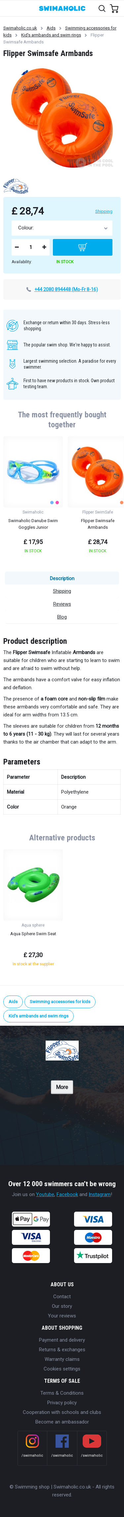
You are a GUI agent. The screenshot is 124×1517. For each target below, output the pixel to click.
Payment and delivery (62, 1340)
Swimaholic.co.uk (20, 28)
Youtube (45, 1194)
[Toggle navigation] (8, 8)
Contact (62, 1297)
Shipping (103, 211)
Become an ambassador (62, 1422)
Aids (51, 28)
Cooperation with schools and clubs (62, 1412)
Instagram (100, 1194)
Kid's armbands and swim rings (51, 34)
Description (62, 578)
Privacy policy (62, 1403)
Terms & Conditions (62, 1393)
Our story (62, 1306)
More (62, 1087)
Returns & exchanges (62, 1350)
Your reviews (62, 1316)
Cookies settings (62, 1369)
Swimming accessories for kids (60, 1001)
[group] (33, 497)
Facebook (67, 1194)
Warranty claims (62, 1359)
